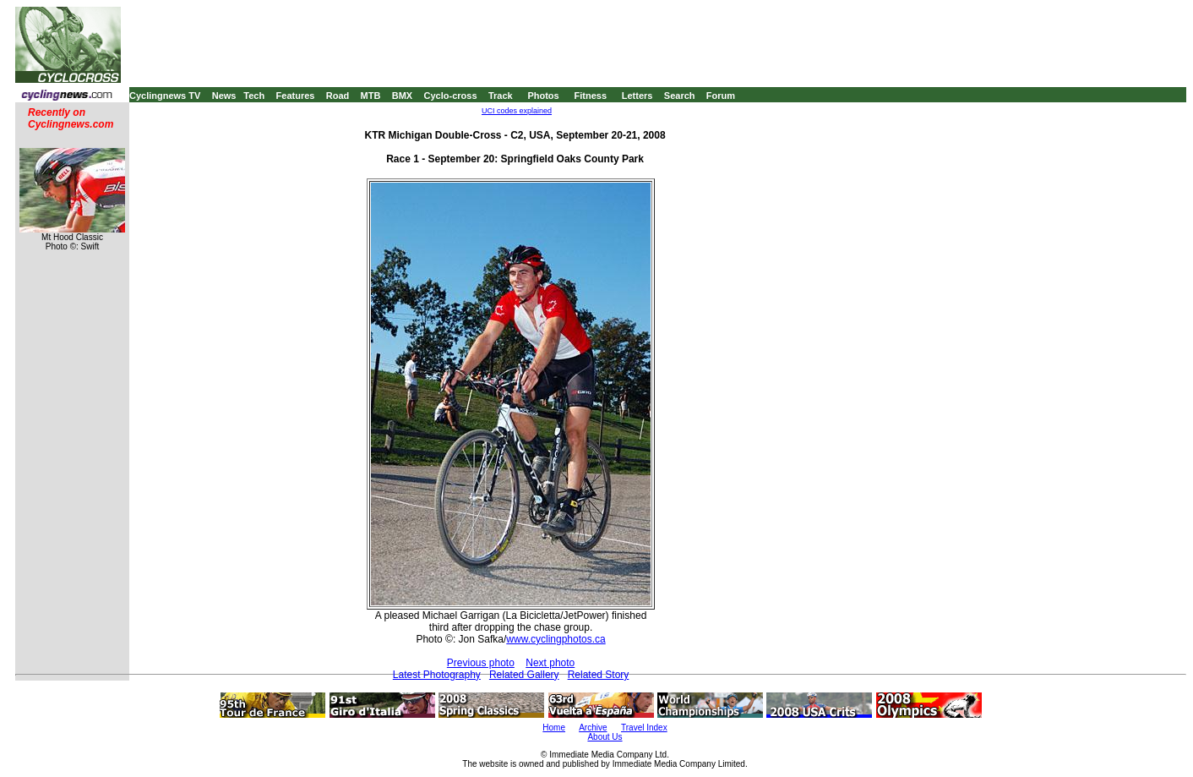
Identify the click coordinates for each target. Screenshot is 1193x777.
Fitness (590, 95)
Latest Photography (437, 675)
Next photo (550, 663)
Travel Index (644, 727)
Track (500, 95)
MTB (371, 95)
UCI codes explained (517, 111)
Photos (542, 95)
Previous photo (481, 663)
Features (295, 95)
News (224, 95)
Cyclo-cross (450, 95)
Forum (720, 95)
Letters (637, 95)
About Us (604, 736)
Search (679, 95)
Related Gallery (524, 675)
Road (338, 95)
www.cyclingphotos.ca (555, 639)
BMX (402, 95)
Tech (253, 95)
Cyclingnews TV (164, 95)
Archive (593, 727)
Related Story (598, 675)
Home (553, 727)
